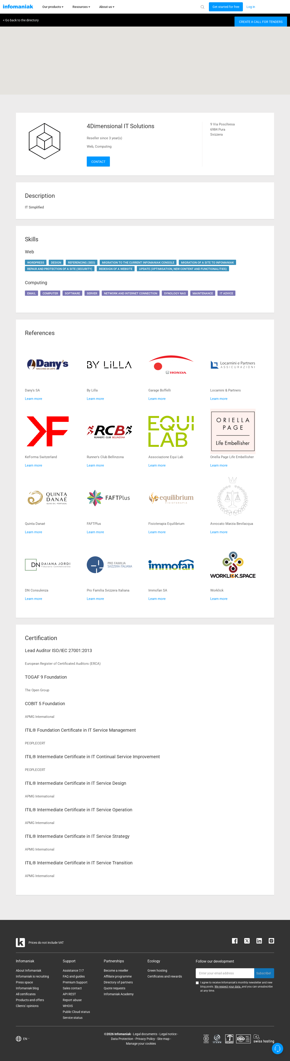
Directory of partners (118, 982)
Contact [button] (98, 162)
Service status (72, 1017)
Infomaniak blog (27, 988)
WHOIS (68, 1006)
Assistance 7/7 (73, 970)
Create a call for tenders (261, 22)
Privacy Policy (145, 1039)
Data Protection (122, 1039)
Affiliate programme (118, 976)
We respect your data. (228, 986)
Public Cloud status (76, 1012)
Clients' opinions (27, 1006)
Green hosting (157, 970)
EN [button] (26, 1039)
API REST (69, 994)
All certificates (26, 994)
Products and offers (30, 1000)
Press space (24, 982)
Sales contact (72, 988)
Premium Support (75, 982)
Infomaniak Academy (119, 994)
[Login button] (226, 6)
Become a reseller (116, 970)
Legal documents (145, 1034)
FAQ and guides (74, 976)
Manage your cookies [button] (141, 1043)
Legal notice (168, 1034)
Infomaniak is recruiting (32, 976)
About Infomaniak (28, 970)
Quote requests (114, 988)
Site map (163, 1039)
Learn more (33, 399)
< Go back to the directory (21, 20)
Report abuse (72, 1000)
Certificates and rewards (164, 976)
